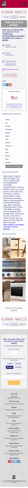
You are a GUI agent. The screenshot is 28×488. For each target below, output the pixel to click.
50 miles (9, 368)
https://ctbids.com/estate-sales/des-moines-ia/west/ (13, 227)
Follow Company (14, 106)
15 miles (10, 365)
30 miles (18, 365)
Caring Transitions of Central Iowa (14, 104)
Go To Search (14, 17)
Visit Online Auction (10, 64)
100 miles (18, 368)
